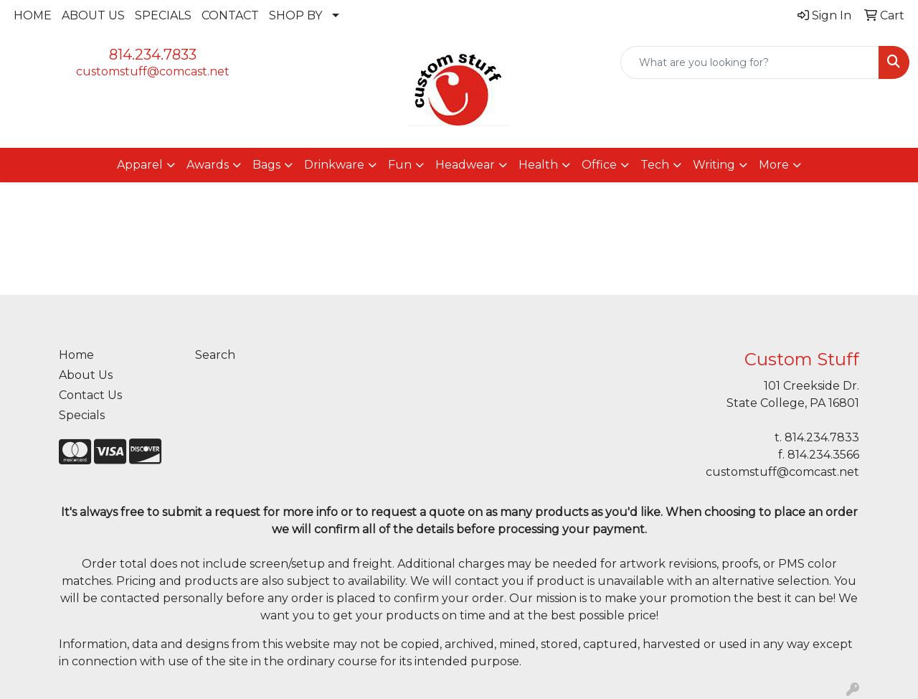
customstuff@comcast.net (153, 71)
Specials (82, 415)
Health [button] (538, 165)
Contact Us (90, 395)
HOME (33, 15)
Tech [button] (654, 165)
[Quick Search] (749, 62)
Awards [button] (207, 165)
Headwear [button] (465, 165)
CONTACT (230, 15)
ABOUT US (93, 15)
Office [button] (599, 165)
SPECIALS (163, 15)
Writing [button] (714, 165)
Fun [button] (400, 165)
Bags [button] (266, 165)
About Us (86, 375)
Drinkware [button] (334, 165)
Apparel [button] (140, 165)
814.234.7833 (153, 54)
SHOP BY (295, 15)
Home (76, 355)
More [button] (774, 165)
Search (215, 355)
